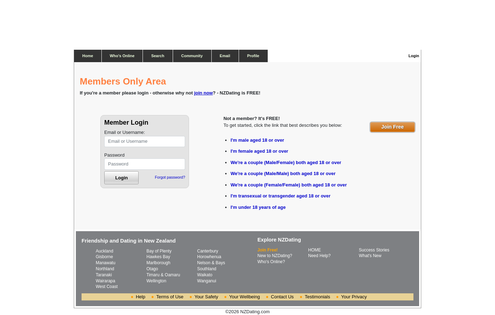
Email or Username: (124, 132)
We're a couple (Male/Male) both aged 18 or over (282, 173)
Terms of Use (170, 296)
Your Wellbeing (244, 296)
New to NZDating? (274, 255)
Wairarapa (105, 280)
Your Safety (206, 296)
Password (114, 155)
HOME (314, 250)
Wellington (156, 280)
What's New (370, 255)
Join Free (392, 127)
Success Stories (374, 250)
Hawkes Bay (158, 256)
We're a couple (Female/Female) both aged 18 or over (288, 185)
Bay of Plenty (159, 251)
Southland (206, 268)
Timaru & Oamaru (163, 274)
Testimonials (317, 296)
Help (140, 296)
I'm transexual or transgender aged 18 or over (280, 196)
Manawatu (105, 262)
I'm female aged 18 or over (259, 151)
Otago (152, 268)
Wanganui (206, 280)
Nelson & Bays (211, 262)
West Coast (107, 286)
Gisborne (104, 256)
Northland (105, 268)
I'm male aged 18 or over (257, 140)
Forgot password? (170, 177)
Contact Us (282, 296)
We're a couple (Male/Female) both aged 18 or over (285, 162)
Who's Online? (271, 261)
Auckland (104, 251)
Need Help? (319, 255)
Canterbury (207, 251)
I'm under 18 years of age (258, 207)
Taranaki (104, 274)
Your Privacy (354, 296)
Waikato (204, 274)
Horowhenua (209, 256)
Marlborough (158, 262)
